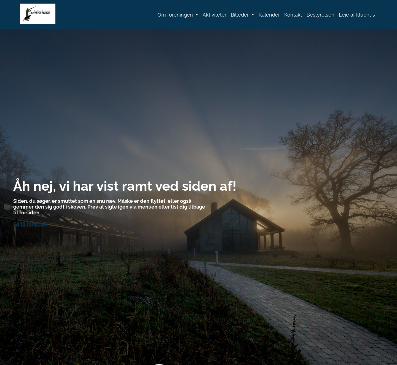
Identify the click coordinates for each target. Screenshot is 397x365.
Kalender (269, 15)
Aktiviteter (214, 15)
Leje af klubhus (357, 15)
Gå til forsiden (30, 224)
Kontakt (293, 15)
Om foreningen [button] (175, 15)
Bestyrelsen (320, 15)
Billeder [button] (240, 15)
